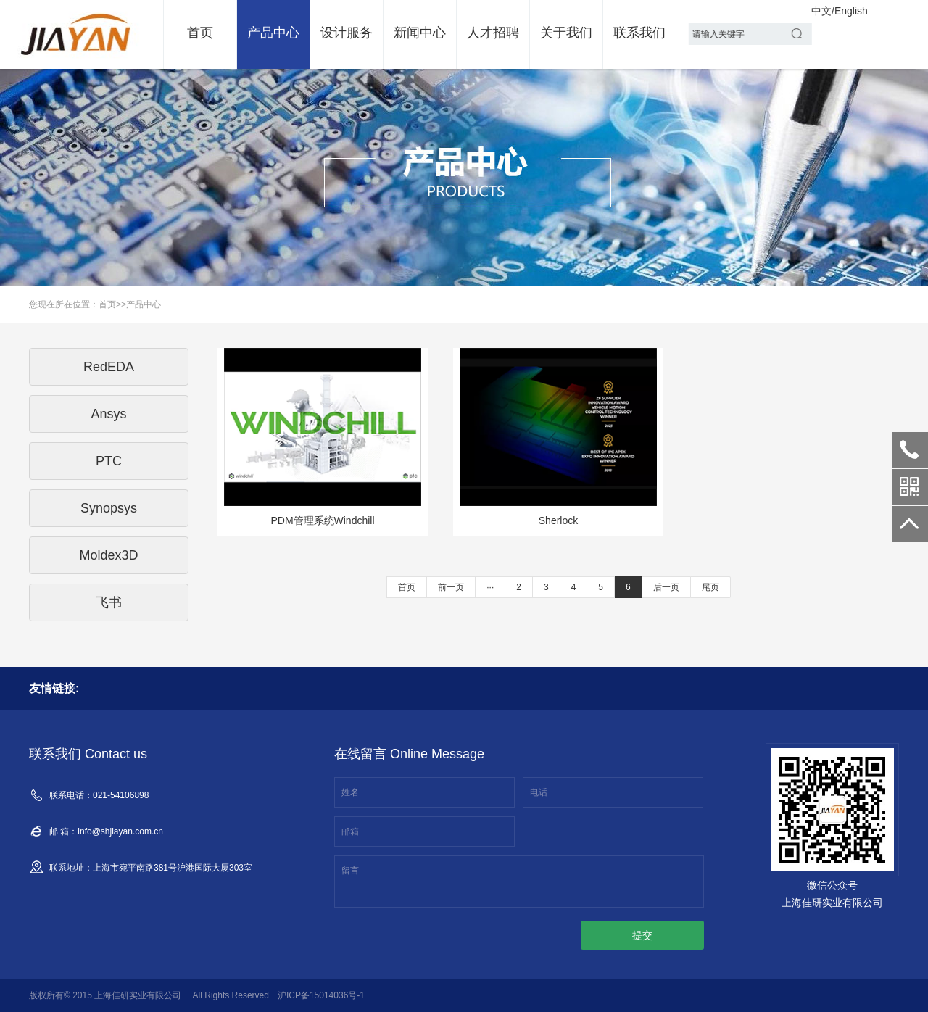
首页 (200, 32)
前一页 (451, 587)
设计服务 (346, 32)
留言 (350, 871)
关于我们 (566, 32)
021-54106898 (910, 450)
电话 (538, 792)
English (851, 11)
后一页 (666, 587)
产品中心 (273, 32)
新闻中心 (420, 32)
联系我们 (639, 32)
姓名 (350, 792)
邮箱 (350, 831)
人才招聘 (493, 32)
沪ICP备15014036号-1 (321, 995)
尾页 (710, 587)
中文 (821, 11)
